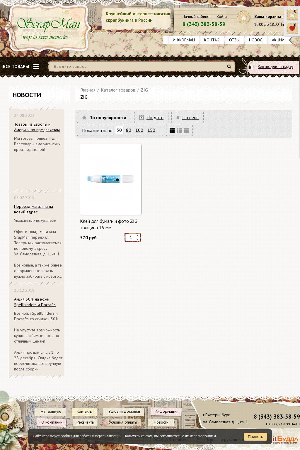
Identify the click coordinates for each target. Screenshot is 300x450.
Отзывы (237, 40)
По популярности (107, 117)
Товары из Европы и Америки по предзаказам (37, 127)
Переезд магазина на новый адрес (33, 209)
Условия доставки (124, 411)
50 (119, 130)
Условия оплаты (123, 422)
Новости (258, 40)
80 (128, 130)
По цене (190, 117)
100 (139, 130)
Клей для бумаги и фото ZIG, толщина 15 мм (109, 224)
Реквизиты (85, 422)
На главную (51, 411)
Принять (255, 436)
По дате (154, 117)
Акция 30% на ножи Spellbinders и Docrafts (35, 301)
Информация (186, 40)
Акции (278, 40)
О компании (51, 422)
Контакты (214, 40)
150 (151, 130)
